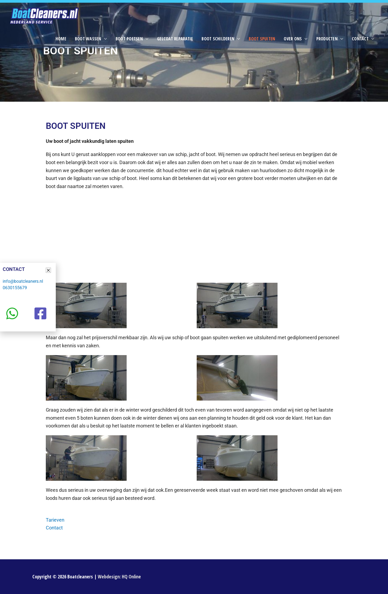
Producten (327, 39)
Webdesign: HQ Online (119, 576)
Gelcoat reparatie (175, 39)
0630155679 (15, 287)
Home (61, 39)
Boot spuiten (262, 39)
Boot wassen (88, 39)
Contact (360, 39)
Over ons (293, 39)
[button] (48, 270)
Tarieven (55, 520)
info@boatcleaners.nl (23, 281)
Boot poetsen (129, 39)
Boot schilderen (218, 39)
